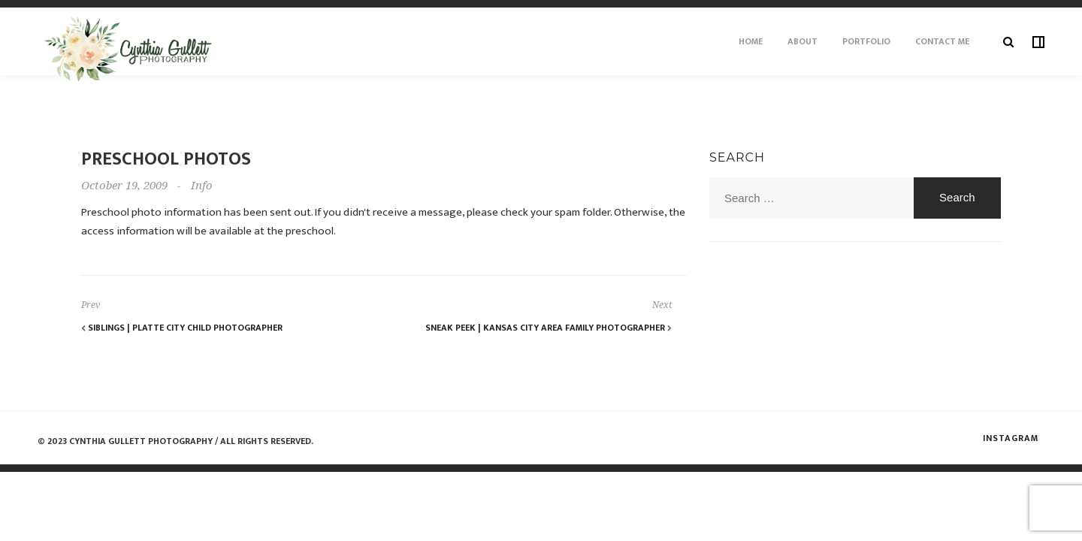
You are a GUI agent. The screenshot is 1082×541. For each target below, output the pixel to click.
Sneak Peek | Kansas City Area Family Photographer (548, 327)
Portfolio (866, 41)
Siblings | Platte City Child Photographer (182, 327)
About (802, 41)
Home (751, 41)
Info (202, 185)
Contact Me (942, 41)
